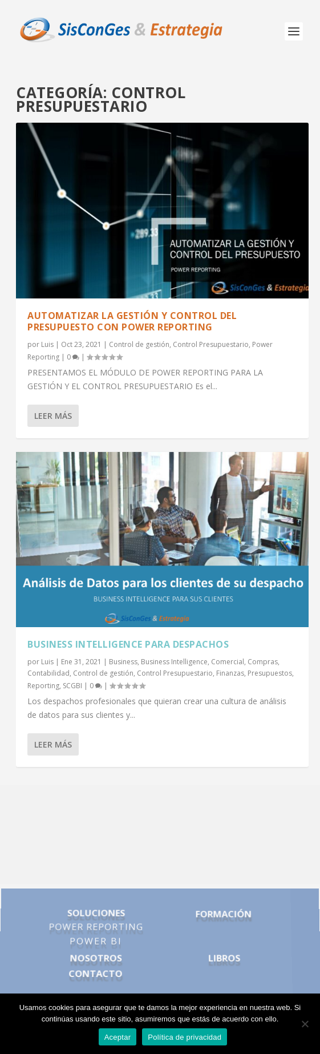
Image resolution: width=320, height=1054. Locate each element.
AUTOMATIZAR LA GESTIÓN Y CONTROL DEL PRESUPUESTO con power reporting (132, 321)
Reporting (43, 685)
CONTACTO (95, 970)
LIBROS (224, 956)
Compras (263, 662)
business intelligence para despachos (128, 644)
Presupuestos (270, 673)
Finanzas (230, 673)
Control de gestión (139, 344)
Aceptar (117, 1037)
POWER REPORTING (96, 929)
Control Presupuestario (211, 344)
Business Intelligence (174, 662)
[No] (304, 1023)
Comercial (227, 662)
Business (123, 662)
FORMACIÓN (223, 918)
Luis (47, 344)
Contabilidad (48, 673)
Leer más (53, 415)
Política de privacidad (184, 1037)
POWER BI (96, 941)
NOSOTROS (95, 956)
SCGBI (72, 685)
